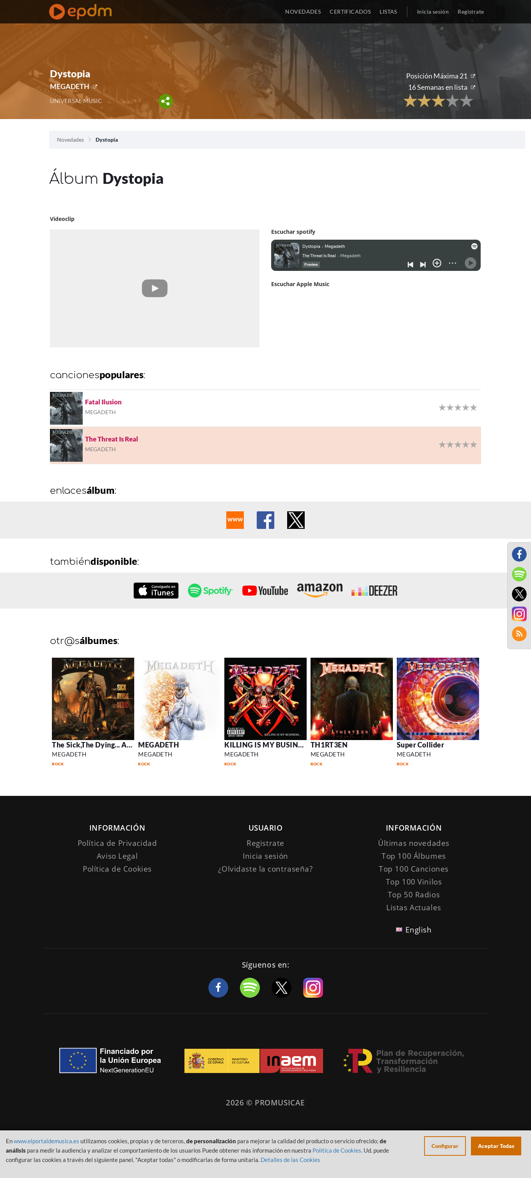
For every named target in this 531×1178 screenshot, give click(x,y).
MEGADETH (69, 86)
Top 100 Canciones (414, 869)
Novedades (70, 139)
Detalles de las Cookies (290, 1159)
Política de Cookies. (337, 1150)
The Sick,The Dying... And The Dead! (111, 744)
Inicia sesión (433, 11)
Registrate (265, 843)
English (418, 930)
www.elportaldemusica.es (46, 1140)
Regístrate (471, 11)
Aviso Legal (117, 856)
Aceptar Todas (496, 1145)
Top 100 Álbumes (414, 856)
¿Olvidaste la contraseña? (265, 869)
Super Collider (420, 744)
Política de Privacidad (117, 843)
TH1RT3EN (329, 744)
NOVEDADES (303, 11)
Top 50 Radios (414, 895)
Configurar (445, 1145)
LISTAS (388, 11)
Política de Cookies (117, 869)
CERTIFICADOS (350, 11)
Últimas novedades (413, 843)
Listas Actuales (413, 907)
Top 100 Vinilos (414, 882)
